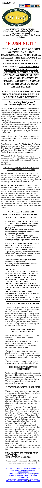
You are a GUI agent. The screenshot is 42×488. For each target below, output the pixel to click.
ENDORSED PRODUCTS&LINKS (19, 479)
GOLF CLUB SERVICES (16, 474)
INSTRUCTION (23, 472)
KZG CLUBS (29, 474)
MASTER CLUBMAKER (14, 468)
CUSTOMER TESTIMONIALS (27, 476)
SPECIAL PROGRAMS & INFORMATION (22, 480)
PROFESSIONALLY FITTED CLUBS (23, 470)
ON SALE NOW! (22, 475)
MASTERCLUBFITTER (32, 468)
